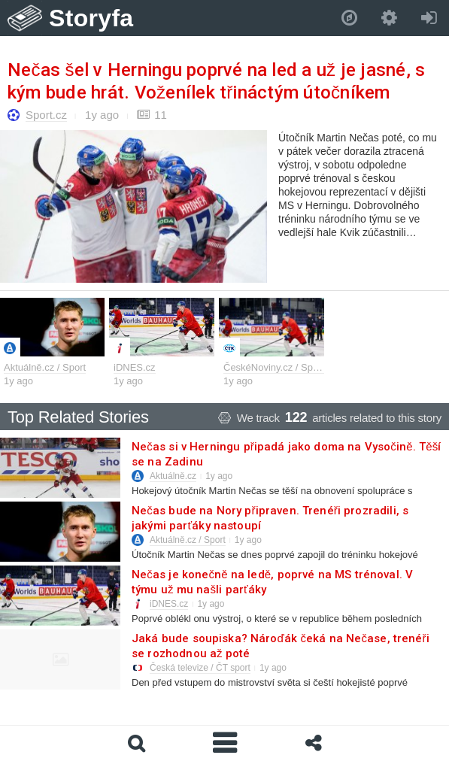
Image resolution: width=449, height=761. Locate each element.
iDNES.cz (135, 367)
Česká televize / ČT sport (200, 667)
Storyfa (91, 18)
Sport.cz (46, 114)
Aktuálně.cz (173, 476)
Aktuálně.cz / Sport (45, 367)
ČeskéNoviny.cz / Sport (273, 367)
